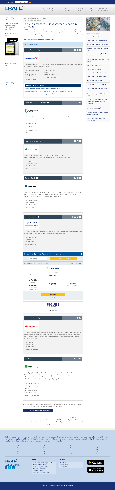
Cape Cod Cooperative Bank (37, 103)
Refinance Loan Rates (39, 465)
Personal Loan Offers (39, 469)
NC (71, 447)
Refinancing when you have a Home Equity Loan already (97, 113)
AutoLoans (90, 10)
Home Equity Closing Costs (95, 69)
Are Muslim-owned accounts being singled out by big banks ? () (44, 94)
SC (18, 453)
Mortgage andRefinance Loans (48, 10)
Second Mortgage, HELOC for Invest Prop (97, 94)
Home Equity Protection (94, 37)
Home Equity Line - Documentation (97, 40)
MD (97, 449)
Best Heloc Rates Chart (93, 33)
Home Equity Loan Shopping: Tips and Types (98, 60)
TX (97, 447)
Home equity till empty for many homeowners (96, 119)
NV (44, 449)
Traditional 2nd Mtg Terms (94, 65)
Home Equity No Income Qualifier (96, 77)
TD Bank (29, 359)
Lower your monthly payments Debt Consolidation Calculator (97, 108)
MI (44, 451)
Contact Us (63, 467)
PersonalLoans (79, 10)
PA (71, 449)
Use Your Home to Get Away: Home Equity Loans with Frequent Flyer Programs (97, 101)
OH (18, 449)
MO (44, 453)
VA (97, 451)
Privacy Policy (63, 465)
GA (18, 445)
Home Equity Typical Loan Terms (96, 84)
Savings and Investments (103, 10)
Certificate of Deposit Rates (41, 473)
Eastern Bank (31, 178)
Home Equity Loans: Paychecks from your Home (97, 55)
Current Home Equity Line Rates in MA (37, 410)
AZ (18, 447)
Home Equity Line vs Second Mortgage (98, 44)
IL (97, 445)
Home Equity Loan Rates (40, 467)
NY (71, 445)
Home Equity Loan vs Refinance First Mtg (97, 89)
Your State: (10, 2)
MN (18, 451)
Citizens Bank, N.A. (33, 141)
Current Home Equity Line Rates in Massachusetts (38, 39)
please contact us (54, 424)
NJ (70, 451)
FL (44, 445)
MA (44, 447)
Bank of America (32, 50)
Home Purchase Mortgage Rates (42, 463)
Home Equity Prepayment (94, 80)
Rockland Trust (32, 217)
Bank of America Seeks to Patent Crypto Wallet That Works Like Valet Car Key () (48, 91)
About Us (62, 463)
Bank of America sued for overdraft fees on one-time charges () (44, 88)
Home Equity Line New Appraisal (96, 73)
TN (71, 453)
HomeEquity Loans (65, 10)
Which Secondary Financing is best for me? (98, 49)
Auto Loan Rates (37, 471)
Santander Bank (32, 318)
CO (97, 453)
